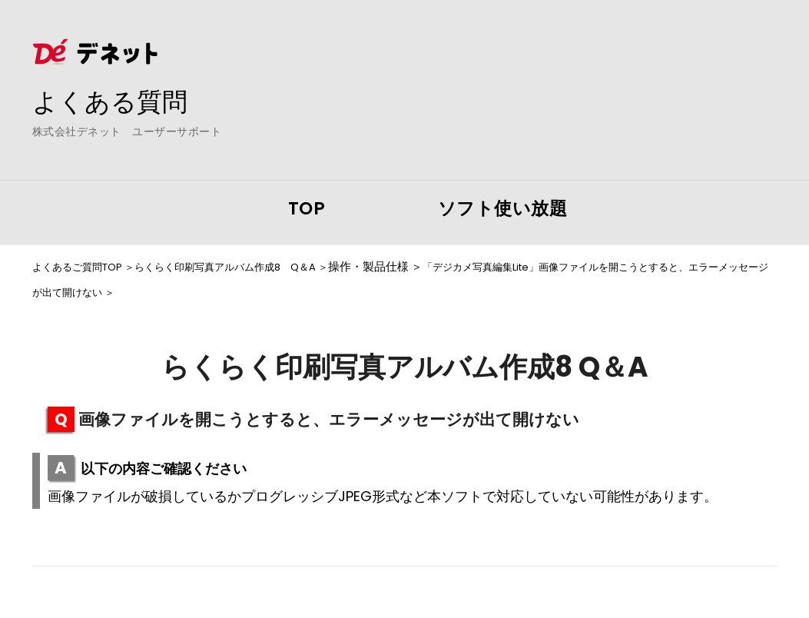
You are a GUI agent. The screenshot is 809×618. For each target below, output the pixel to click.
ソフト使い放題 (503, 208)
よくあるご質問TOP (83, 266)
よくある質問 (116, 100)
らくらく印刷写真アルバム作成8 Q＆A (253, 266)
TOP (307, 208)
